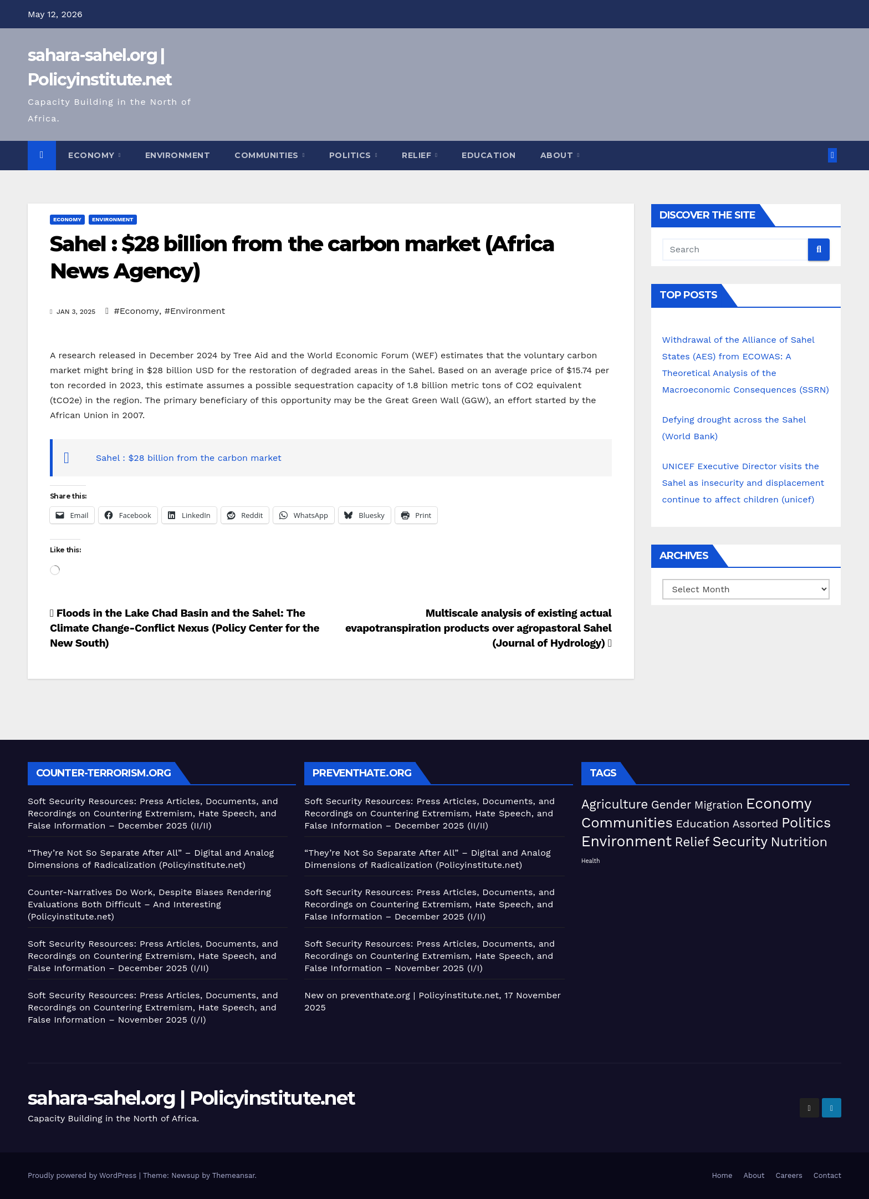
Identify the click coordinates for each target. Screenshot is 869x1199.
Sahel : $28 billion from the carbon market (189, 458)
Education (489, 155)
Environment (178, 155)
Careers (789, 1175)
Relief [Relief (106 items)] (692, 842)
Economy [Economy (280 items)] (779, 803)
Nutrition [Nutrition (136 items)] (798, 842)
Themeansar (233, 1175)
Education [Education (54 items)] (702, 823)
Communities (267, 155)
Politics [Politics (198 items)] (806, 823)
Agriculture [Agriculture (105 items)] (614, 804)
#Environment (195, 311)
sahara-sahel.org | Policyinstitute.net (191, 1098)
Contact (827, 1175)
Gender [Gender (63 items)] (671, 804)
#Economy (136, 311)
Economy (92, 155)
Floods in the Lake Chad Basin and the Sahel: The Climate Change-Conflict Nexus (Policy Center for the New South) (184, 628)
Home (722, 1175)
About (558, 155)
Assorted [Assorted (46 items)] (756, 823)
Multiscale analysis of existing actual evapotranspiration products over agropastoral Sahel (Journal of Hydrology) (478, 628)
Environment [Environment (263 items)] (626, 841)
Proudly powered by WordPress (83, 1175)
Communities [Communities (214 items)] (627, 822)
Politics (351, 155)
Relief (418, 155)
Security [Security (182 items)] (740, 842)
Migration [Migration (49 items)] (718, 805)
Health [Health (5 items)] (590, 861)
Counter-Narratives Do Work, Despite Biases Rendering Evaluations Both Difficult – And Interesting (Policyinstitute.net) (149, 904)
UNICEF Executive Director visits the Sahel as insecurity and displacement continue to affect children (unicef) (743, 483)
